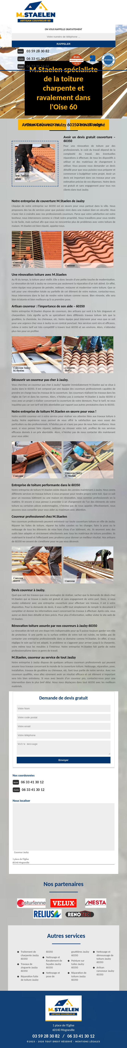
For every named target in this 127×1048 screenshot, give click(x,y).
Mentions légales (87, 1041)
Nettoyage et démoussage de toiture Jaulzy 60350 (105, 957)
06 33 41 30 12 (38, 58)
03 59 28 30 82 (38, 51)
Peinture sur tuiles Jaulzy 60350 (77, 964)
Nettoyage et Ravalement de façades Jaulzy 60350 (54, 962)
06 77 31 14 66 (38, 66)
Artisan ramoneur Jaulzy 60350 (105, 971)
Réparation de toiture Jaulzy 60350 (79, 976)
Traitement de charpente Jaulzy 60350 (30, 955)
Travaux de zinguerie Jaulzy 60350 (29, 967)
